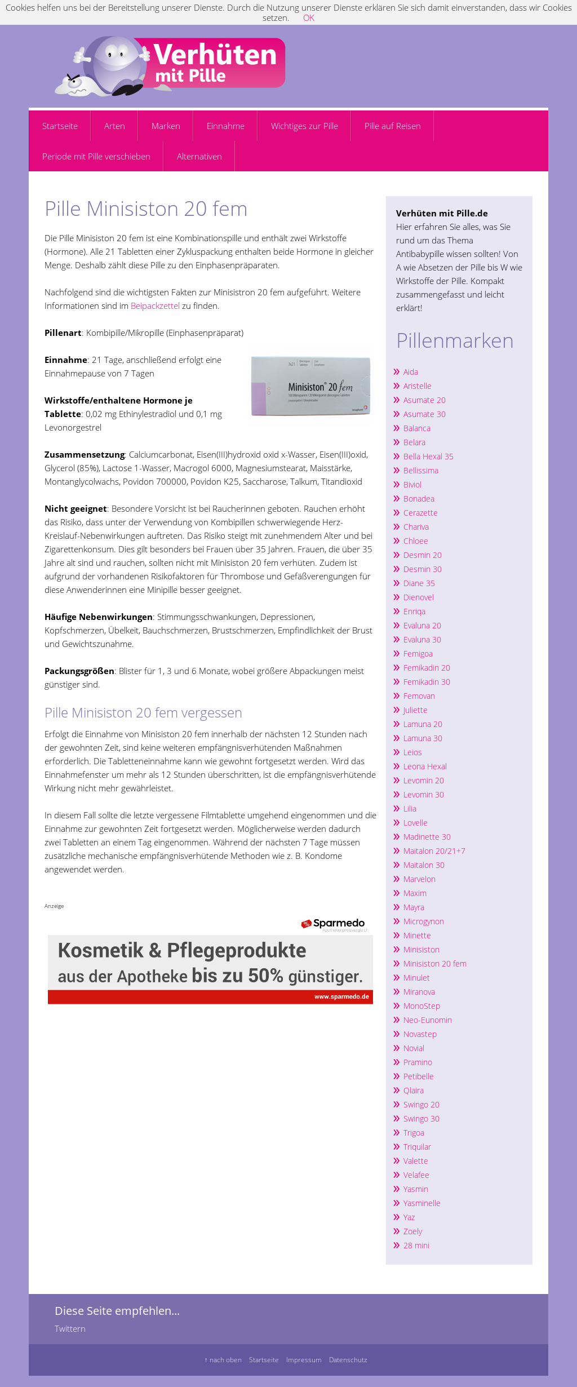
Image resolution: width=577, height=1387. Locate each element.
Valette (415, 1160)
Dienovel (418, 597)
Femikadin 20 (426, 667)
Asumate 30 (424, 414)
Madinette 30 (427, 836)
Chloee (415, 540)
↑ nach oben (223, 1359)
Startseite (60, 125)
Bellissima (420, 470)
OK (308, 17)
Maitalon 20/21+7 (434, 850)
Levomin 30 (423, 794)
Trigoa (413, 1132)
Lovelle (415, 822)
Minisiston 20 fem (435, 963)
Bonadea (418, 498)
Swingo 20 (421, 1104)
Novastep (420, 1034)
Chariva (416, 526)
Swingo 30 (421, 1118)
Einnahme (226, 125)
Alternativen (199, 156)
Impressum (304, 1359)
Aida (410, 371)
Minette (417, 935)
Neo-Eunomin (427, 1019)
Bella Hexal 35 (428, 456)
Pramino (417, 1062)
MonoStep (421, 1005)
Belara (414, 442)
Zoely (412, 1231)
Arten (114, 125)
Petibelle (418, 1076)
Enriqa (414, 611)
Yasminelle (422, 1203)
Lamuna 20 (422, 724)
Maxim (415, 893)
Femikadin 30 (426, 681)
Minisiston (422, 949)
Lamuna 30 (422, 738)
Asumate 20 (424, 400)
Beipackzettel (155, 305)
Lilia (409, 808)
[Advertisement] (176, 190)
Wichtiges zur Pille (304, 125)
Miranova (419, 991)
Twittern (70, 1328)
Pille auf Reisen (393, 125)
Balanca (416, 428)
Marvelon (419, 879)
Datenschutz (348, 1359)
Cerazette (420, 512)
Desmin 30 (422, 569)
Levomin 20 (423, 780)
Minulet (416, 977)
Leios (412, 752)
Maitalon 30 (424, 864)
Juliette (415, 709)
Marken (166, 125)
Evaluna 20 (422, 625)
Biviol (412, 484)
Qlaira (413, 1090)
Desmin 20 (422, 555)
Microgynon (423, 921)
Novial (413, 1048)
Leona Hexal (425, 766)
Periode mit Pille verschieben (96, 156)
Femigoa (418, 653)
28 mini (416, 1245)
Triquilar (417, 1146)
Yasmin (415, 1189)
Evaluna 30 (422, 639)
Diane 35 (419, 583)
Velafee (416, 1174)
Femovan (419, 695)
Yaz (409, 1217)
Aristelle (417, 385)
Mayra (413, 907)
